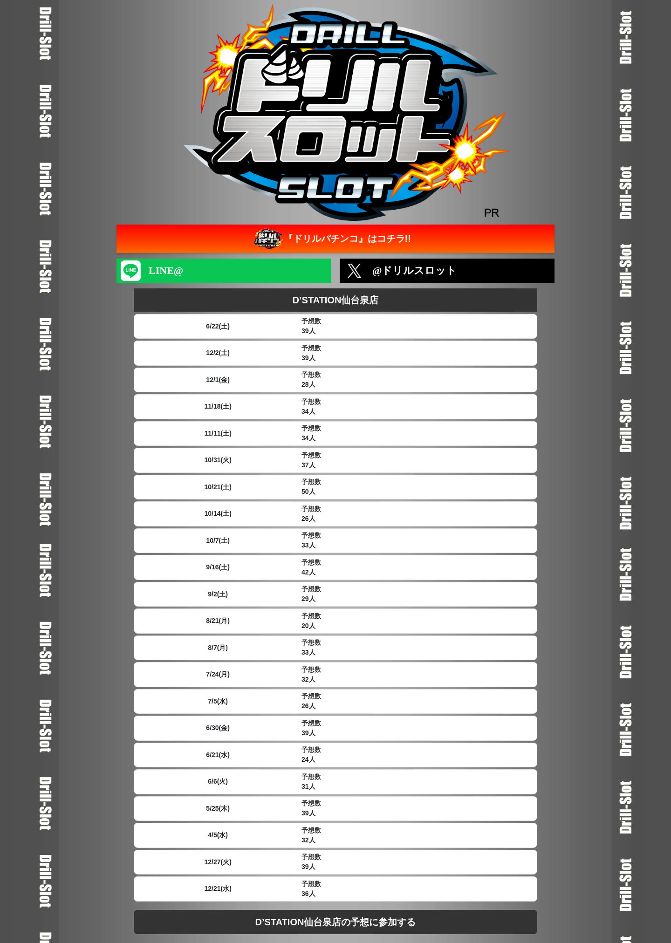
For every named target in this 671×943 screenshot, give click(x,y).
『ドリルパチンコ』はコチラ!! (331, 238)
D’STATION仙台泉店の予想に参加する (335, 922)
